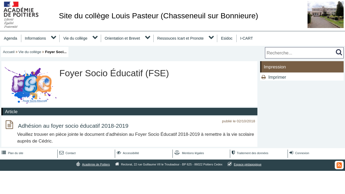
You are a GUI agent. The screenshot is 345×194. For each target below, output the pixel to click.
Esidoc (227, 38)
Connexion (298, 153)
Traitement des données (249, 153)
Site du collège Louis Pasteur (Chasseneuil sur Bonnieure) (158, 15)
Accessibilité (127, 153)
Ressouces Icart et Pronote (180, 38)
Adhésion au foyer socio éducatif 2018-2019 (73, 126)
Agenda (10, 38)
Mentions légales (188, 153)
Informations (35, 38)
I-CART (246, 38)
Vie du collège (75, 38)
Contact (67, 153)
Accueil (9, 52)
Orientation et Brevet (122, 38)
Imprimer (277, 77)
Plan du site (12, 153)
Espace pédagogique (248, 164)
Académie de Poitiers (96, 164)
